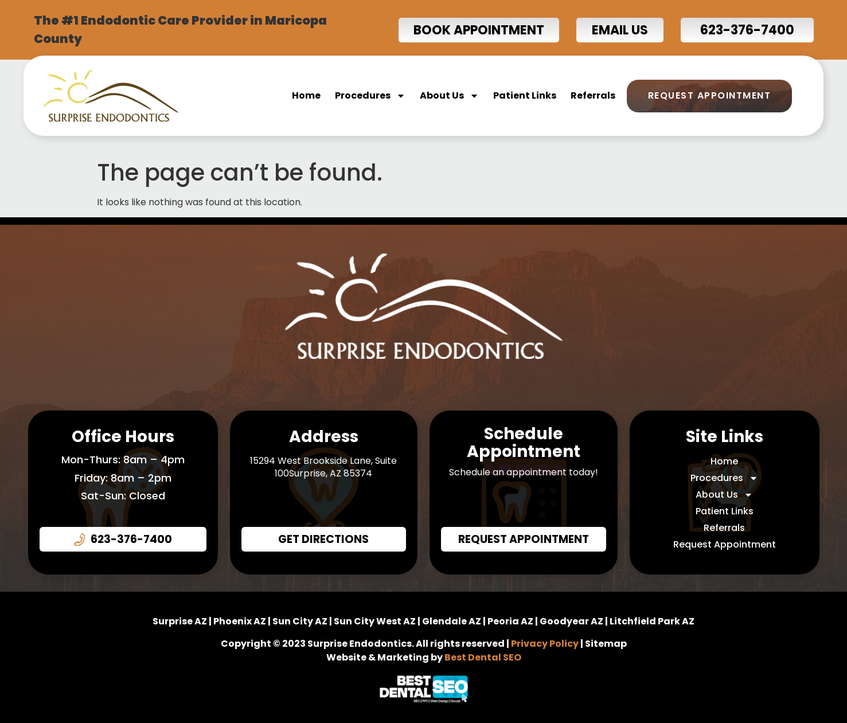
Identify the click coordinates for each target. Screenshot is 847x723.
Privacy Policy (545, 643)
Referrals (593, 95)
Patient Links (524, 95)
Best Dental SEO (482, 657)
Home (306, 95)
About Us (449, 95)
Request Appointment (709, 95)
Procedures (370, 95)
